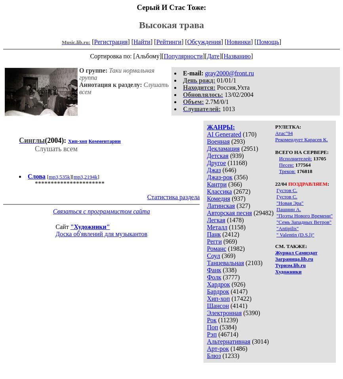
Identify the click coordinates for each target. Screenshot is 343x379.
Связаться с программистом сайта (101, 211)
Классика (219, 191)
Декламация (223, 148)
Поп (212, 327)
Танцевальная (225, 263)
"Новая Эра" (289, 203)
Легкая (216, 220)
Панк (214, 234)
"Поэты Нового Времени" (304, 216)
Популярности (183, 56)
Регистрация (111, 41)
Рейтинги (168, 41)
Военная (218, 141)
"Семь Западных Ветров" (304, 222)
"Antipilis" (287, 228)
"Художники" (90, 226)
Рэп (212, 334)
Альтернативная (228, 341)
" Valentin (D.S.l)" (295, 235)
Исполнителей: (295, 159)
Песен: (286, 165)
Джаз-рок (219, 177)
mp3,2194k (85, 177)
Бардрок (218, 291)
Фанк (214, 270)
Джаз (214, 170)
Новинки (239, 41)
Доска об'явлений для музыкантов (101, 234)
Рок (211, 320)
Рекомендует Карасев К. (301, 139)
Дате (213, 56)
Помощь (268, 41)
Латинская (221, 205)
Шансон (218, 305)
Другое (216, 163)
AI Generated (224, 134)
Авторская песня (229, 213)
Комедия (218, 198)
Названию (237, 56)
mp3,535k (59, 177)
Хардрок (218, 284)
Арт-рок (218, 348)
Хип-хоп (218, 298)
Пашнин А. (288, 209)
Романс (216, 248)
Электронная (224, 313)
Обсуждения (204, 41)
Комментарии (105, 141)
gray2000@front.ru (229, 73)
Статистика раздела (173, 197)
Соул (213, 255)
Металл (217, 227)
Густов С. (286, 190)
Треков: (287, 171)
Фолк (214, 277)
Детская (218, 155)
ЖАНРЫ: (221, 127)
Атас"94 (284, 133)
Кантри (217, 184)
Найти (142, 41)
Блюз (214, 355)
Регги (214, 241)
